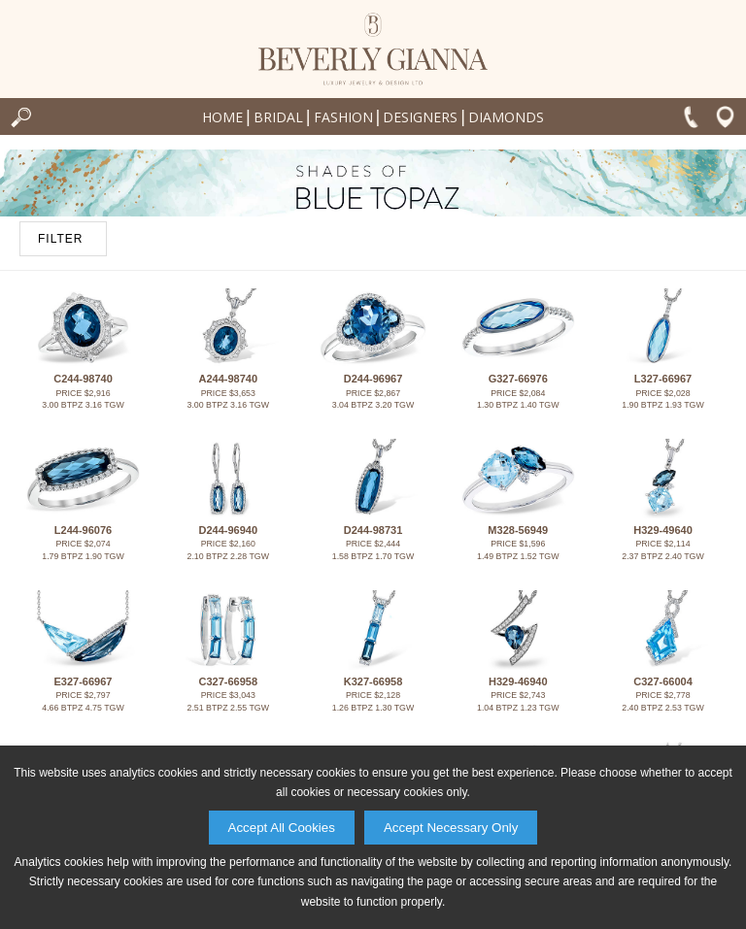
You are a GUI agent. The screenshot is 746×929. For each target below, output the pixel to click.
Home (222, 117)
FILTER (60, 239)
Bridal (278, 117)
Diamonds (506, 117)
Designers (420, 117)
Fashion (343, 117)
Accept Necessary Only (451, 827)
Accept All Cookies (281, 827)
